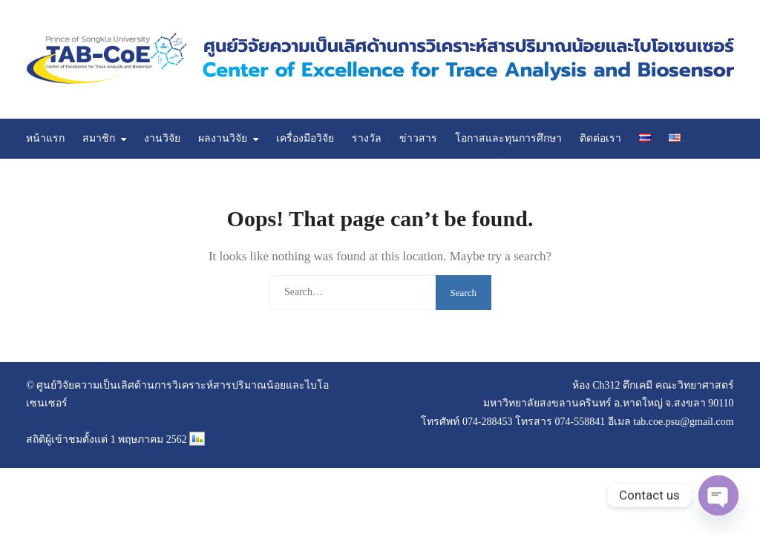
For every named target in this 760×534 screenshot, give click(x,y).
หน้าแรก (45, 138)
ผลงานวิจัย (222, 138)
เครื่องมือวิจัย (305, 138)
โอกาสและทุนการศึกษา (508, 138)
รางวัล (366, 138)
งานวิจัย (162, 138)
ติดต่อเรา (600, 138)
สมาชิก (98, 138)
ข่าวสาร (418, 138)
